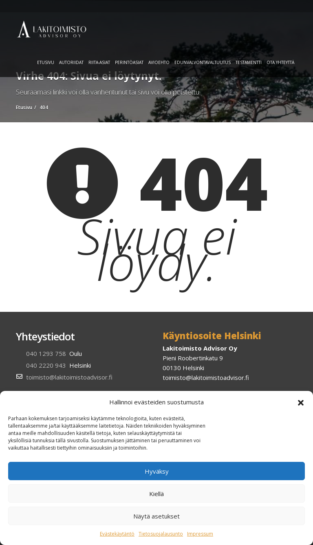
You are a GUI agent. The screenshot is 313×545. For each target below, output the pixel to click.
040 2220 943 (46, 365)
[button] (301, 402)
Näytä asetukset (156, 516)
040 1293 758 (46, 353)
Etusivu (45, 62)
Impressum (200, 533)
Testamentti (249, 62)
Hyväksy (157, 471)
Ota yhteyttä (280, 62)
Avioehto (159, 62)
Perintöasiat (129, 62)
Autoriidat (71, 62)
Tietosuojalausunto (161, 533)
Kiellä (156, 494)
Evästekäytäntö (117, 533)
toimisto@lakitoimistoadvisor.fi (69, 377)
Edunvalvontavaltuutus (202, 62)
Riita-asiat (99, 62)
